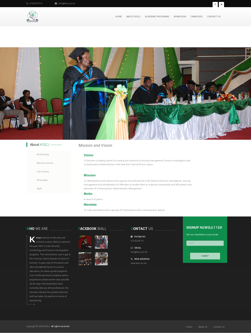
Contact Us (219, 327)
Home (118, 16)
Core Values (43, 171)
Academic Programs (157, 16)
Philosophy (42, 180)
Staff (39, 189)
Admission (180, 16)
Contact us (214, 16)
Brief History (43, 154)
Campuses (197, 16)
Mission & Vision (45, 163)
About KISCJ (133, 16)
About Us (202, 327)
